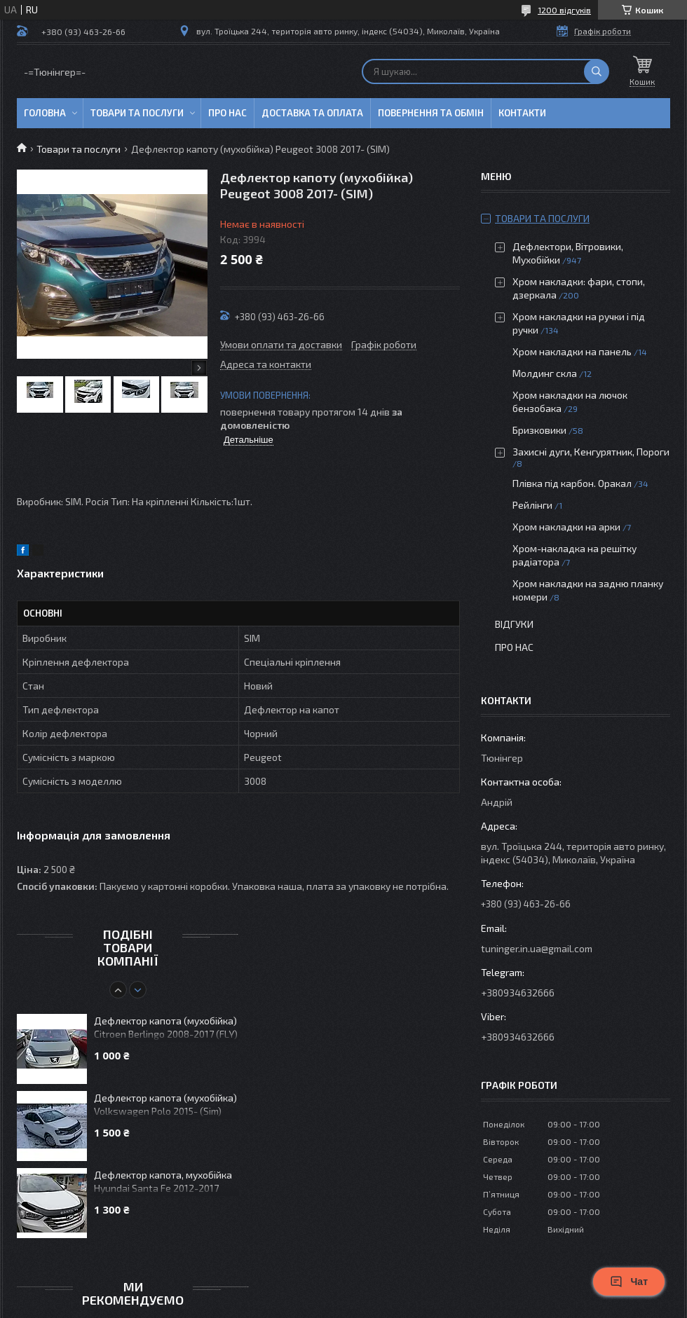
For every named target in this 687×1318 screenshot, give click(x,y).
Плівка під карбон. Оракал (572, 483)
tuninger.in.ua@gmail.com (536, 948)
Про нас (227, 112)
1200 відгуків (564, 10)
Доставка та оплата (312, 112)
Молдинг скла (544, 373)
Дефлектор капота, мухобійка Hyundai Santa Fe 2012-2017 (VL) (163, 1182)
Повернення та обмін (431, 112)
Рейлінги (532, 505)
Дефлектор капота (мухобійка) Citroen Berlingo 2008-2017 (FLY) (166, 1027)
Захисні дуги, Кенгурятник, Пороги (590, 452)
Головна (45, 112)
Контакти (522, 112)
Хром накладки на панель (572, 351)
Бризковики (539, 430)
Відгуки (514, 624)
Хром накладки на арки (566, 527)
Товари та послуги (137, 112)
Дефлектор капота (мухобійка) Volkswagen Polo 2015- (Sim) (165, 1104)
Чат (629, 1281)
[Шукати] (596, 71)
